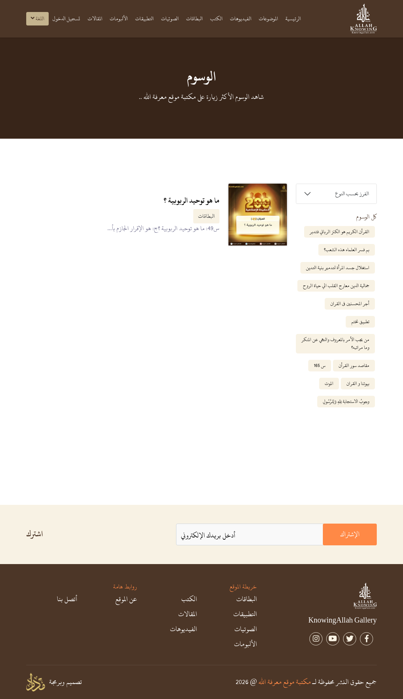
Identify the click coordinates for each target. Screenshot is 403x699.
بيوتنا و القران (357, 383)
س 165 (319, 365)
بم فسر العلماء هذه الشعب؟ (346, 249)
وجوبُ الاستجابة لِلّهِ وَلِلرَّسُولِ (346, 401)
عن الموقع (126, 599)
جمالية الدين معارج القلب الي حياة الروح (336, 285)
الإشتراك (350, 534)
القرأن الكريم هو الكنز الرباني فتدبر (339, 231)
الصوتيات (170, 18)
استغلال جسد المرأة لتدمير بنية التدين (337, 267)
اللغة (37, 18)
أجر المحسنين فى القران (349, 303)
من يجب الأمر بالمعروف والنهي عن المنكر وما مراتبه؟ (335, 343)
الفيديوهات (240, 18)
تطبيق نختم (360, 321)
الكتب (216, 18)
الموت (329, 383)
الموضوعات (268, 18)
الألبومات (119, 18)
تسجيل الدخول (66, 18)
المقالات (95, 18)
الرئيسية (293, 18)
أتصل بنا (67, 599)
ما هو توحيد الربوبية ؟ (191, 200)
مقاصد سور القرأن (354, 365)
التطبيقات (144, 18)
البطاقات (194, 18)
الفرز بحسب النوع (352, 194)
